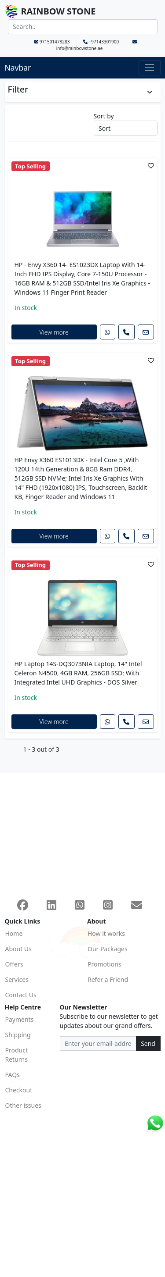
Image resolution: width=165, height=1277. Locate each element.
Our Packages (108, 949)
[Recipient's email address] (98, 1043)
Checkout (19, 1090)
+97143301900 (101, 42)
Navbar (18, 67)
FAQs (12, 1074)
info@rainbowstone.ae (96, 45)
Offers (14, 964)
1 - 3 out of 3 (41, 749)
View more (54, 332)
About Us (18, 949)
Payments (19, 1019)
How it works (106, 933)
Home (14, 933)
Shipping (18, 1035)
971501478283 (52, 42)
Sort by (104, 116)
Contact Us (21, 995)
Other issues (23, 1105)
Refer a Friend (108, 979)
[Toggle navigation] (149, 67)
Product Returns (16, 1054)
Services (17, 979)
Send (148, 1043)
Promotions (104, 964)
